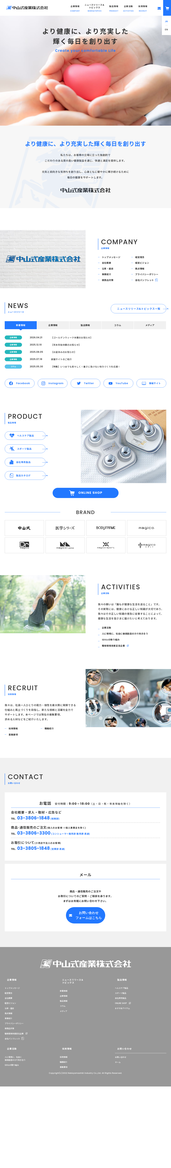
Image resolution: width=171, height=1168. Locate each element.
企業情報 (9, 1046)
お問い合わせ (121, 1114)
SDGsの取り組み (113, 698)
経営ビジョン (145, 267)
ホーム (118, 1127)
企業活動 (108, 681)
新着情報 (63, 1054)
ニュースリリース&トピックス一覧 (138, 324)
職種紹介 (51, 792)
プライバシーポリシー (150, 285)
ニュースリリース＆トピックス (68, 1047)
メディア (63, 1075)
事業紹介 (108, 285)
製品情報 (63, 1064)
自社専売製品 (120, 1064)
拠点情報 (142, 276)
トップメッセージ (114, 258)
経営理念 (142, 258)
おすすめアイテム (122, 1075)
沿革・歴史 (110, 276)
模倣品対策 (110, 293)
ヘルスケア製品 (121, 1054)
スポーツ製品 (120, 1059)
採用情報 (15, 792)
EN (166, 29)
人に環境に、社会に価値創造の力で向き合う (129, 690)
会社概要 (108, 267)
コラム (62, 1069)
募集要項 (15, 800)
